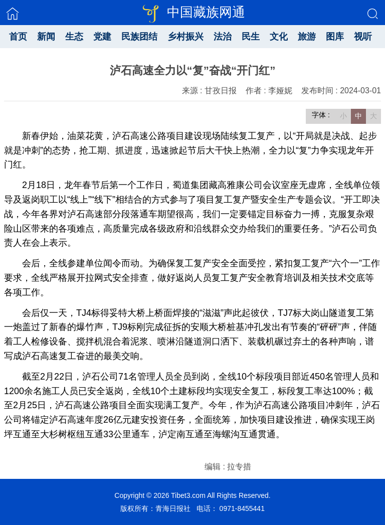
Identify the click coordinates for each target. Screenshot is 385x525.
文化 (279, 37)
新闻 (46, 37)
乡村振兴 (185, 37)
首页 (18, 37)
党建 (102, 37)
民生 (251, 37)
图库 (335, 37)
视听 (363, 37)
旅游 (307, 37)
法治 (223, 37)
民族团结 (139, 37)
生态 (74, 37)
